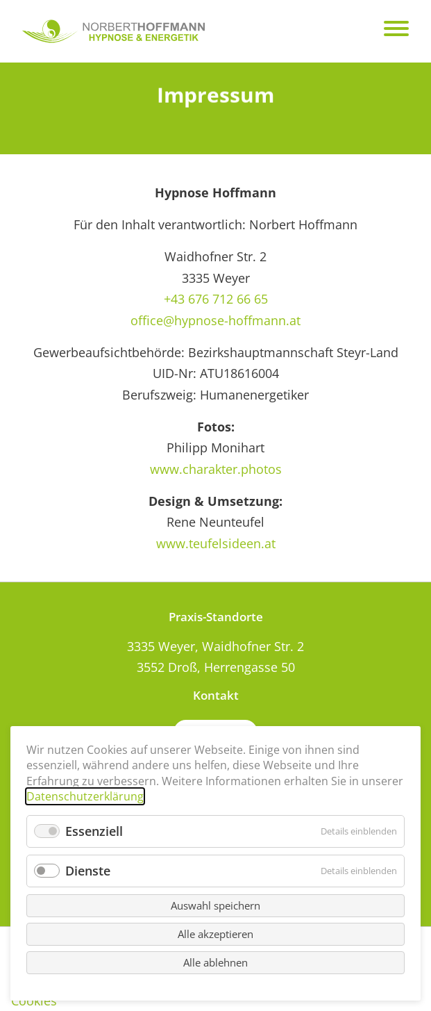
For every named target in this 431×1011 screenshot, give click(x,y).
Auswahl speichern (215, 905)
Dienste (87, 870)
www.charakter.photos (216, 469)
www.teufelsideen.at (216, 543)
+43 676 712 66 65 (216, 298)
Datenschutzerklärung (85, 796)
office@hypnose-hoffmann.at (215, 320)
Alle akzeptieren (215, 934)
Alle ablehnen (215, 962)
